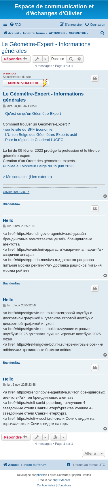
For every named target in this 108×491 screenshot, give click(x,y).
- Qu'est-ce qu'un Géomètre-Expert (32, 113)
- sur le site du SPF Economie (27, 129)
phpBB (41, 475)
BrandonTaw (11, 204)
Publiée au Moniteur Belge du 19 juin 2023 (38, 166)
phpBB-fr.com (61, 480)
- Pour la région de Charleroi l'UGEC (33, 140)
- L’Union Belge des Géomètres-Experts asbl (40, 134)
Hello (8, 220)
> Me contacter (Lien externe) (27, 177)
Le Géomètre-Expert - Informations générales (45, 47)
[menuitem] (15, 24)
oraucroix (9, 73)
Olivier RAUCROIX (16, 192)
